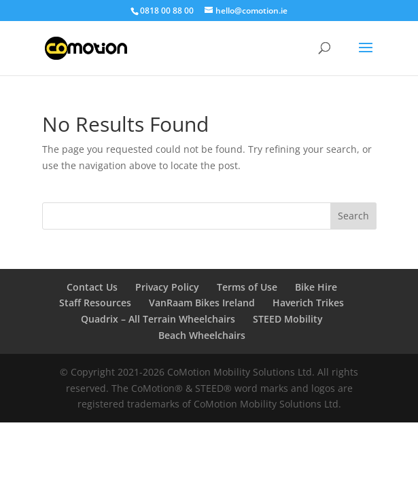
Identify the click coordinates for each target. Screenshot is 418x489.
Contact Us (92, 286)
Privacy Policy (167, 286)
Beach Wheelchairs (201, 335)
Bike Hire (316, 286)
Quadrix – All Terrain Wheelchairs (158, 318)
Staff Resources (95, 302)
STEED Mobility (288, 318)
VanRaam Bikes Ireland (202, 302)
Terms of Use (247, 286)
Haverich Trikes (308, 302)
